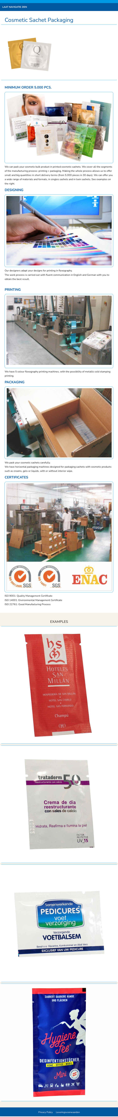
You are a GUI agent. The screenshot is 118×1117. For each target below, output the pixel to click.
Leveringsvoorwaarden (68, 1112)
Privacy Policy (45, 1112)
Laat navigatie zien (14, 7)
